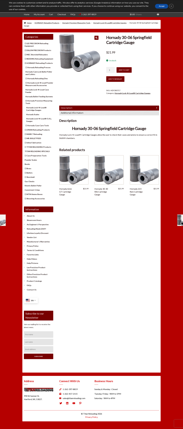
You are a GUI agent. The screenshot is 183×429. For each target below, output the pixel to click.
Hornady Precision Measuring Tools (76, 23)
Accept (161, 6)
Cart (51, 14)
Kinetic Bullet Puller (33, 186)
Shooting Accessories (36, 198)
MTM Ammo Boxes (35, 194)
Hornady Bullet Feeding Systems (39, 96)
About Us (31, 216)
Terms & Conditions (35, 250)
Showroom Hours (34, 220)
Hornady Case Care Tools (38, 125)
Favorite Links (33, 255)
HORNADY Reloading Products (47, 23)
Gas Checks (29, 181)
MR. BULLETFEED (34, 138)
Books (27, 164)
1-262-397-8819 (88, 14)
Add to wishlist (115, 79)
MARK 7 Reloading (34, 134)
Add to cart (124, 70)
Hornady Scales (32, 114)
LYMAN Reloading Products (38, 130)
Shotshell (31, 177)
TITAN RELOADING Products (39, 147)
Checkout (61, 14)
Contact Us (31, 290)
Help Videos (32, 259)
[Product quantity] (110, 70)
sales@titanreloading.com (74, 398)
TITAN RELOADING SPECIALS (37, 151)
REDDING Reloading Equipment (40, 59)
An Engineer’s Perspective (38, 224)
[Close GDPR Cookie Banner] (171, 6)
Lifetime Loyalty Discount (38, 233)
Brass (29, 168)
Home (26, 14)
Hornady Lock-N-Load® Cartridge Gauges (110, 23)
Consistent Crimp (32, 190)
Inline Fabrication (34, 143)
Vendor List (32, 237)
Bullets (30, 173)
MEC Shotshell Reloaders (37, 54)
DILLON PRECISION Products (39, 50)
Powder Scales (31, 160)
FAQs (72, 14)
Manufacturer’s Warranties (38, 242)
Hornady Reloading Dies (37, 78)
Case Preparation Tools (37, 156)
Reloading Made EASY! (36, 229)
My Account (39, 14)
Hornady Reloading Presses (39, 67)
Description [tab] (66, 108)
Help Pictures (32, 263)
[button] (96, 38)
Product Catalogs (34, 281)
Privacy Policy (32, 246)
